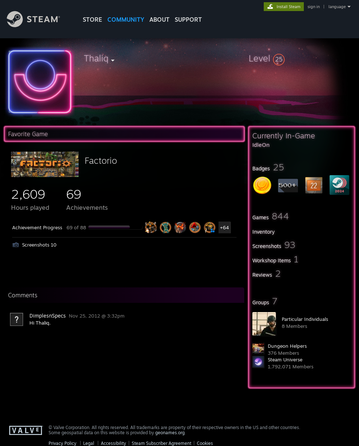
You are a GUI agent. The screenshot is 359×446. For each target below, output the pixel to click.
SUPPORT (188, 19)
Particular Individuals (305, 319)
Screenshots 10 (39, 245)
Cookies (205, 443)
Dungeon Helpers (287, 346)
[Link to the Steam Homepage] (39, 25)
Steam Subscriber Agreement (161, 443)
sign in (314, 6)
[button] (302, 58)
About (159, 19)
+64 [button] (224, 227)
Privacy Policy (63, 443)
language (337, 6)
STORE (92, 19)
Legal (88, 443)
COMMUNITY (125, 19)
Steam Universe (285, 359)
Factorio (101, 160)
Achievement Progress (37, 227)
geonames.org (170, 432)
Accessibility (113, 443)
